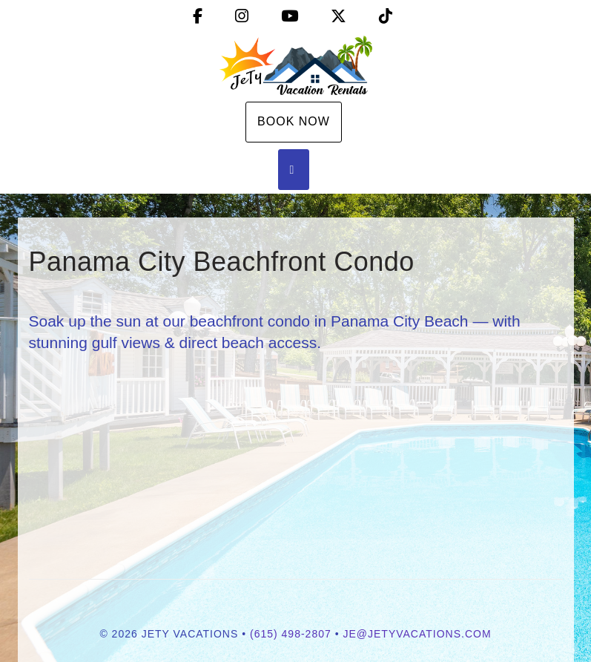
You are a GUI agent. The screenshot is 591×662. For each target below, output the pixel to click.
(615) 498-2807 (290, 634)
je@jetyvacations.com (417, 634)
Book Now (293, 121)
